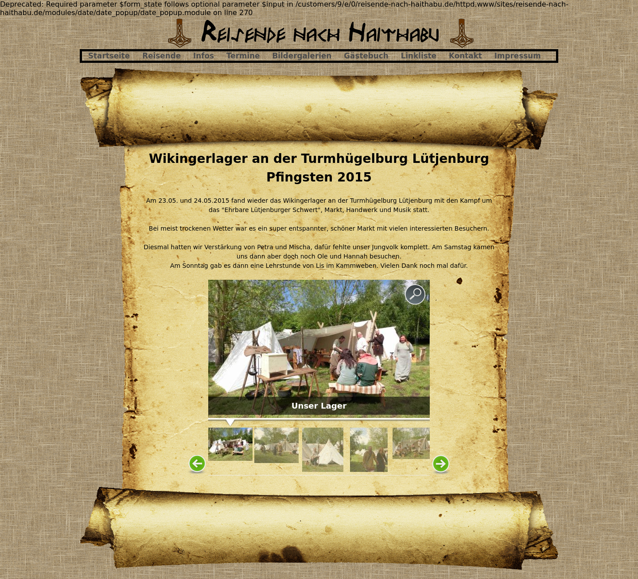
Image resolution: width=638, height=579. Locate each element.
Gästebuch (366, 55)
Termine (243, 55)
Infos (203, 55)
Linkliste (418, 55)
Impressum (517, 55)
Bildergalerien (302, 55)
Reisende (161, 55)
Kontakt (465, 55)
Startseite (109, 55)
